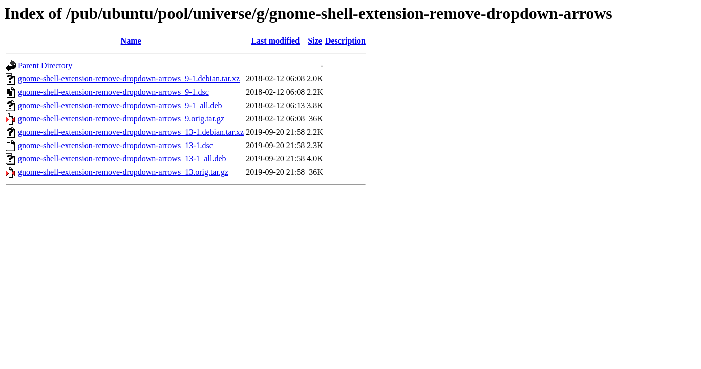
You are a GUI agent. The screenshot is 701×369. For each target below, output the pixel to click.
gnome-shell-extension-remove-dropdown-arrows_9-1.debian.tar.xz (129, 78)
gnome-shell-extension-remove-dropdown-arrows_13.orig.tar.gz (123, 172)
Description (345, 40)
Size (315, 40)
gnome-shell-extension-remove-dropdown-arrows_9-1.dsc (113, 92)
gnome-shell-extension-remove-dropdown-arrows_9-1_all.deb (120, 105)
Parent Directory (45, 65)
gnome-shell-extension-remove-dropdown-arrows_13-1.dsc (115, 145)
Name (131, 40)
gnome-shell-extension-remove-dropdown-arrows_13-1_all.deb (122, 158)
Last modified (275, 40)
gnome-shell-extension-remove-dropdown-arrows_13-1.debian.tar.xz (131, 132)
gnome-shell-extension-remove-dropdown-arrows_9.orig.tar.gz (121, 118)
